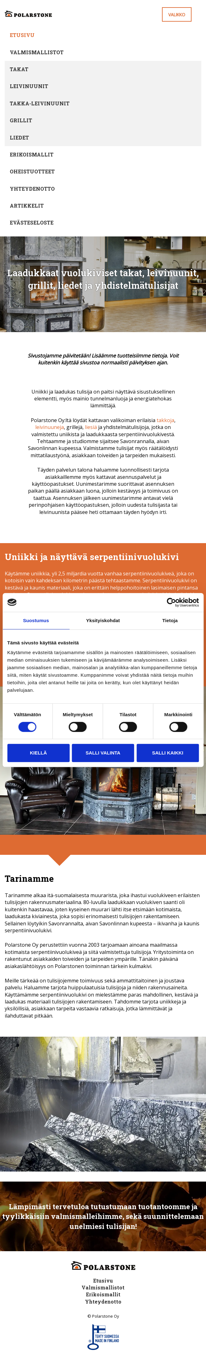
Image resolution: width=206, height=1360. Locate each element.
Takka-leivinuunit (40, 103)
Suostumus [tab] (36, 620)
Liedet (19, 137)
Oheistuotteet (32, 171)
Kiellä (38, 752)
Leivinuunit (29, 86)
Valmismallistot (37, 52)
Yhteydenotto (32, 188)
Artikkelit (27, 205)
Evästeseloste (31, 222)
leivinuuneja (49, 427)
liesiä (91, 427)
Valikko (176, 15)
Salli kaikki (167, 752)
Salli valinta (103, 752)
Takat (19, 69)
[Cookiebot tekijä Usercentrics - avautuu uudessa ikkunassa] (171, 602)
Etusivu (22, 35)
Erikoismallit (31, 154)
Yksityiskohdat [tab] (103, 620)
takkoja (165, 420)
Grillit (21, 120)
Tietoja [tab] (170, 620)
